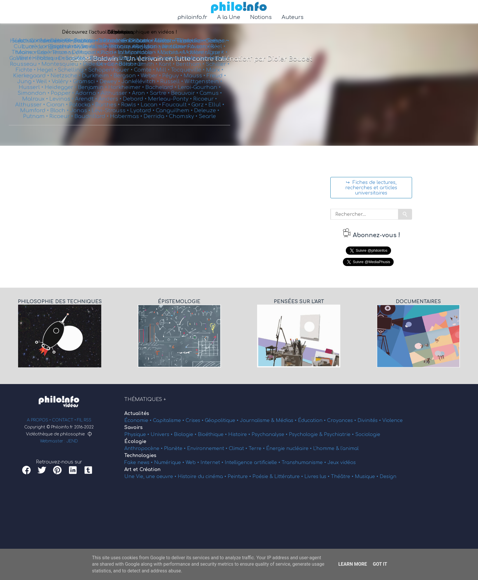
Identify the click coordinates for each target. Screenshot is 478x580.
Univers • (162, 434)
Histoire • (240, 434)
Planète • (175, 448)
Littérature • (289, 476)
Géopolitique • (222, 420)
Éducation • (312, 420)
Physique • (137, 434)
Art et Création (142, 469)
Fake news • (139, 462)
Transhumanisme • (304, 462)
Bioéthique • (213, 434)
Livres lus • (317, 476)
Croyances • (342, 420)
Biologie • (186, 434)
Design (388, 476)
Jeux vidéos (341, 462)
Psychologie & (306, 434)
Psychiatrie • (339, 434)
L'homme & (327, 448)
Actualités (136, 413)
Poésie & (263, 476)
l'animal (350, 448)
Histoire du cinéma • (203, 476)
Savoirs (133, 427)
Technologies (140, 455)
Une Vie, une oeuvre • (151, 476)
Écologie (135, 441)
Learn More (352, 564)
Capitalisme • (169, 420)
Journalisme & (258, 420)
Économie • (138, 420)
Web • (193, 462)
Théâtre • (343, 476)
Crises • (195, 420)
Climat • (239, 448)
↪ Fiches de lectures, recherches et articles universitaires (371, 188)
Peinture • (240, 476)
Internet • (212, 462)
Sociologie (367, 434)
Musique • (367, 476)
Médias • (287, 420)
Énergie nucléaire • (289, 448)
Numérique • (170, 462)
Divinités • (369, 420)
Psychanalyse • (270, 434)
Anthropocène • (144, 448)
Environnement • (208, 448)
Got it (380, 564)
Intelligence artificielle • (253, 462)
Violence (392, 420)
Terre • (257, 448)
